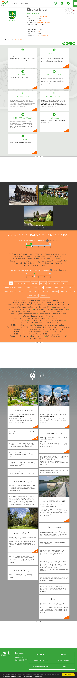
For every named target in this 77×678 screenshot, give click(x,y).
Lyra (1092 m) (33, 320)
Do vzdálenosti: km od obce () (30, 270)
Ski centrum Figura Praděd (22, 331)
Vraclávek (58, 263)
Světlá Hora (49, 263)
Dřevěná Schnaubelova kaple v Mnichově (38, 316)
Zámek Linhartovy (59, 314)
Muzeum (72, 291)
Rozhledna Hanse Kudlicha (52, 334)
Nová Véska (59, 256)
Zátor (52, 265)
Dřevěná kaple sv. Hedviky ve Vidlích (34, 327)
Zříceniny (70, 287)
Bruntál (39, 20)
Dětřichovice (39, 254)
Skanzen (64, 283)
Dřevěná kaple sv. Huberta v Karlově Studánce (31, 318)
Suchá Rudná (33, 263)
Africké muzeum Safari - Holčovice (56, 305)
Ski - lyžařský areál (54, 283)
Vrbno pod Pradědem (31, 265)
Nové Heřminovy (19, 259)
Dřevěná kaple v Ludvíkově (44, 309)
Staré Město (61, 261)
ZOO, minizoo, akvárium (22, 283)
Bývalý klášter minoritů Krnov (59, 327)
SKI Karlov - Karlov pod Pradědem (52, 320)
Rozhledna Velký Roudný (38, 338)
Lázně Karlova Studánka (55, 311)
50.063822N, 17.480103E (44, 22)
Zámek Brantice (59, 307)
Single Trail (64, 291)
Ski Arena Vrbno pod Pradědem (23, 307)
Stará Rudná (41, 261)
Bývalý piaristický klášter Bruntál (39, 302)
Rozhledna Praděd (20, 334)
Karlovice (63, 254)
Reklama (63, 654)
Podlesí (43, 259)
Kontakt (63, 667)
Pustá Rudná (52, 259)
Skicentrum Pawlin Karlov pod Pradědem (50, 325)
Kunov (28, 256)
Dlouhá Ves (49, 254)
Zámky (63, 287)
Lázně (36, 291)
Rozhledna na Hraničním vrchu (22, 325)
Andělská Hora (14, 254)
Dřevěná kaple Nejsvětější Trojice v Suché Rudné (25, 305)
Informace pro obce (40, 660)
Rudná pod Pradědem (18, 261)
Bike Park (55, 291)
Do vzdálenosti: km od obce (32, 240)
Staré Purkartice (20, 263)
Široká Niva (37, 9)
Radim (60, 259)
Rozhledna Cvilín (40, 331)
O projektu (40, 654)
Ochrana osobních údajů (40, 667)
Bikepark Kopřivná (44, 314)
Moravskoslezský (42, 16)
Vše (11, 283)
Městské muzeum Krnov (22, 329)
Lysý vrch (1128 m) (38, 336)
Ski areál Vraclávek (19, 302)
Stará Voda (51, 261)
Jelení (57, 254)
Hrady (56, 287)
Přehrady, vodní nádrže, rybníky (13, 287)
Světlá (41, 263)
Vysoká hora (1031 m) (44, 307)
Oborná (29, 259)
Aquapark (34, 283)
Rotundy (21, 291)
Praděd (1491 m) (35, 334)
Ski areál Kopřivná (55, 318)
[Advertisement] (38, 169)
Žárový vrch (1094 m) (19, 320)
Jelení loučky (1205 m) (55, 331)
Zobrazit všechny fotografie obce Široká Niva (38, 228)
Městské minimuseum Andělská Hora (26, 300)
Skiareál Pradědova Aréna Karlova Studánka (28, 311)
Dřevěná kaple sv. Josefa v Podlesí (20, 309)
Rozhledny (49, 287)
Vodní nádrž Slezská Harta (20, 336)
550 (39, 31)
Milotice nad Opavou (45, 256)
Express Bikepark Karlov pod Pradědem (31, 323)
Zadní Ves (44, 265)
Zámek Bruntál (58, 302)
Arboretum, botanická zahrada (34, 287)
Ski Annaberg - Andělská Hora (53, 300)
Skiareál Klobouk (13, 327)
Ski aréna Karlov (53, 323)
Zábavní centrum (33, 296)
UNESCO (43, 283)
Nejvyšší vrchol (45, 291)
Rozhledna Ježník (61, 309)
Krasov (15, 256)
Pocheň (17, 40)
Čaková (30, 254)
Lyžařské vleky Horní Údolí (56, 336)
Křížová (21, 256)
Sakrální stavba (45, 296)
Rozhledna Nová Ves (39, 329)
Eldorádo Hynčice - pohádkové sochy (23, 314)
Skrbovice (22, 40)
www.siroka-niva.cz (43, 35)
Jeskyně (29, 291)
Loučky (34, 256)
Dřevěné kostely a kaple (9, 291)
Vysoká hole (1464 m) (56, 329)
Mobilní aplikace (63, 660)
